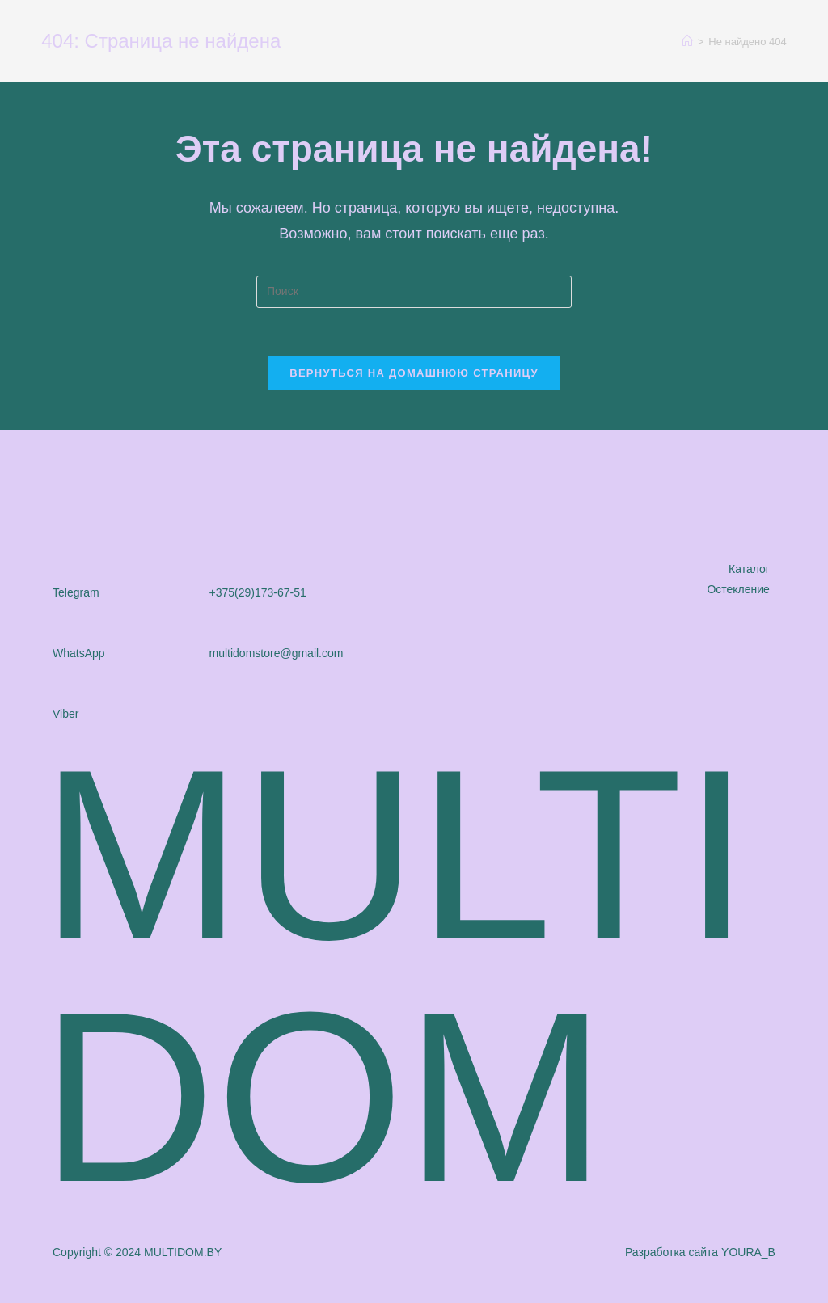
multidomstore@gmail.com (276, 653)
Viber (65, 713)
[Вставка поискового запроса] (414, 292)
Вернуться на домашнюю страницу (414, 373)
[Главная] (687, 41)
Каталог (749, 569)
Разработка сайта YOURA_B (700, 1252)
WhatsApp (79, 653)
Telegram (76, 592)
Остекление (738, 589)
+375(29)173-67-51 (257, 592)
